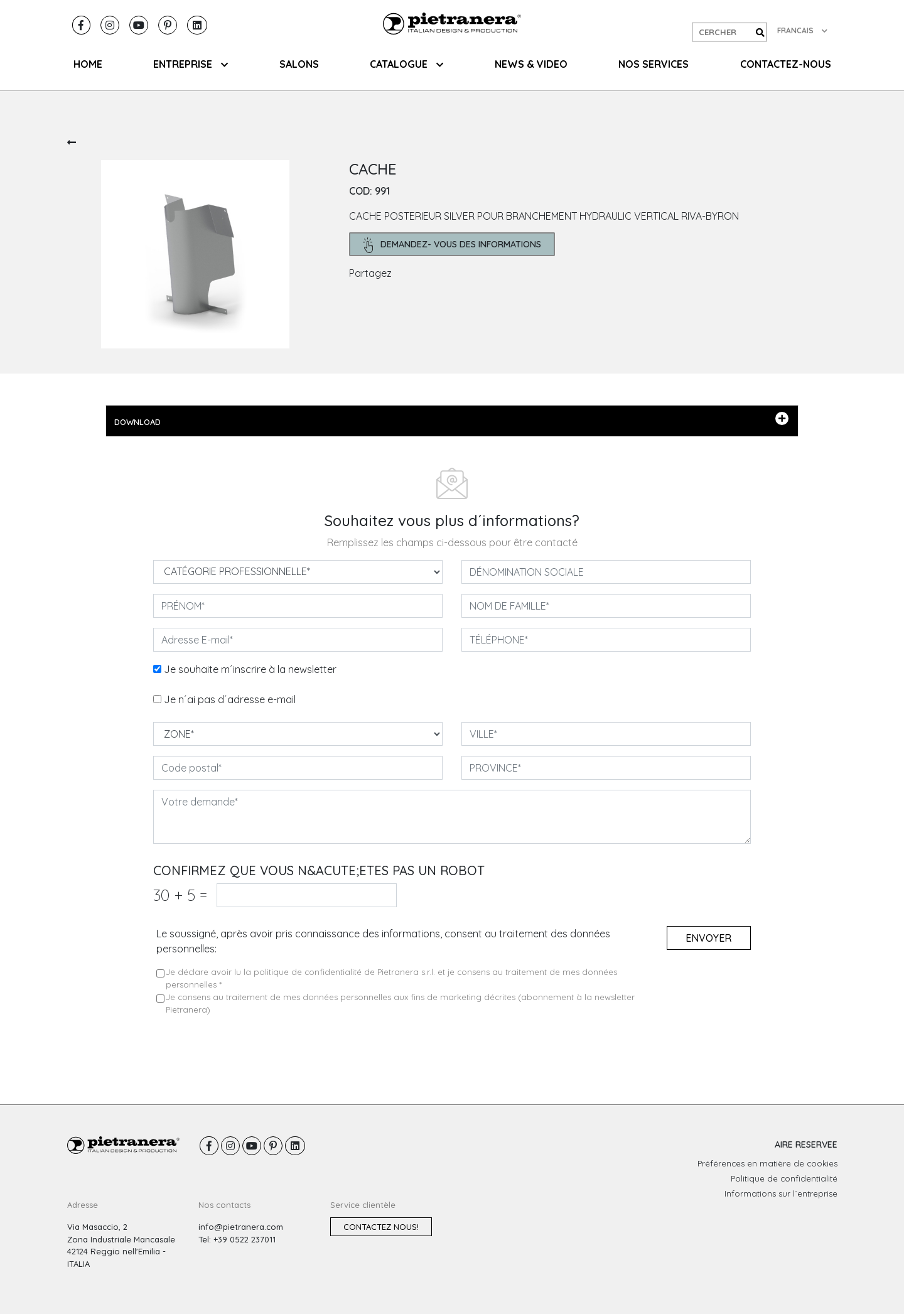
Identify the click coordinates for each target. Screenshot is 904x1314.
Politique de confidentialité (784, 1178)
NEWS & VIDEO (531, 64)
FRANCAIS (802, 30)
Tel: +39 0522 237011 (237, 1239)
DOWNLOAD (451, 419)
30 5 (180, 895)
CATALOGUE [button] (406, 64)
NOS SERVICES (653, 64)
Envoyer (708, 938)
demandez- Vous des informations (452, 245)
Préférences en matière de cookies (767, 1163)
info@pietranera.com (240, 1227)
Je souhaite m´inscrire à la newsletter (250, 669)
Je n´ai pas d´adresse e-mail (230, 699)
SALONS (299, 64)
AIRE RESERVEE (806, 1144)
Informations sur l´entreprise (780, 1193)
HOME (87, 64)
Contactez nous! (381, 1227)
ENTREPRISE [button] (190, 64)
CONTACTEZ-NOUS (785, 64)
